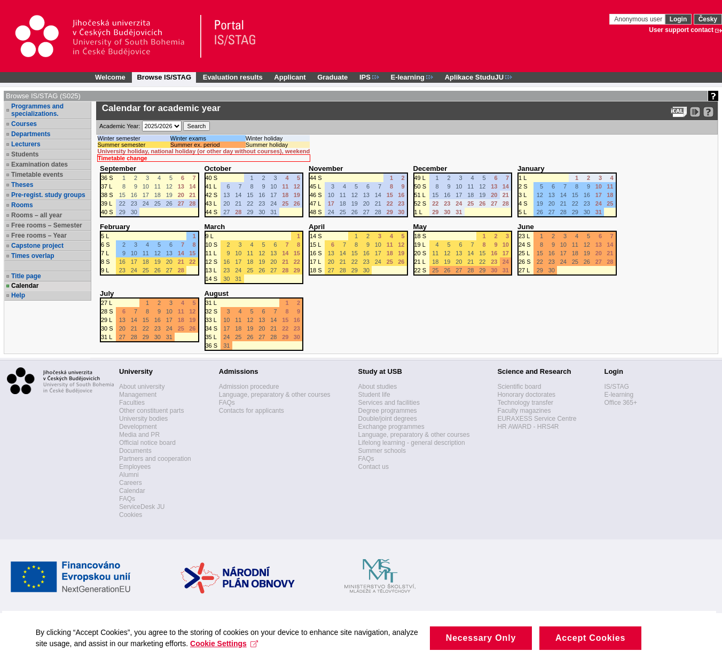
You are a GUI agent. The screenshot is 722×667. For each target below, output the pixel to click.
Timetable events (37, 174)
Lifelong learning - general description (411, 442)
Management (137, 394)
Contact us (373, 466)
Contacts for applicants (251, 410)
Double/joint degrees (387, 418)
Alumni (129, 474)
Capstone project (37, 245)
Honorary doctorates (526, 394)
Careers (130, 482)
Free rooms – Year (39, 235)
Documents (135, 450)
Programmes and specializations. (37, 110)
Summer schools (382, 450)
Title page (26, 276)
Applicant (289, 77)
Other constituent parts (151, 410)
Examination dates (39, 164)
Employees (135, 466)
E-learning (618, 394)
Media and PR (139, 434)
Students (24, 154)
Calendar (24, 285)
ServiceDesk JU (141, 507)
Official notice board (147, 442)
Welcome (110, 77)
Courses (24, 124)
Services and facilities (389, 402)
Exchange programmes (391, 426)
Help (18, 295)
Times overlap (32, 256)
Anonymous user (639, 19)
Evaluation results (233, 77)
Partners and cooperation (155, 458)
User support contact (681, 30)
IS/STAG (616, 386)
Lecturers (26, 144)
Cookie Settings (253, 653)
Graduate (332, 77)
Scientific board (519, 386)
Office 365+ (620, 402)
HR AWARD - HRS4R (528, 426)
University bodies (143, 418)
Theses (22, 185)
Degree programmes (387, 410)
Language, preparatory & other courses (275, 394)
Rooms (22, 205)
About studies (377, 386)
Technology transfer (525, 402)
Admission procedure (249, 386)
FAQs (127, 499)
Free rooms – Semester (46, 225)
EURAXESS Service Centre (536, 418)
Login (678, 19)
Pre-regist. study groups (48, 195)
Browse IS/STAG (164, 77)
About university (141, 386)
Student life (374, 394)
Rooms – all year (36, 215)
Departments (30, 134)
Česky (708, 19)
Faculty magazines (524, 410)
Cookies (130, 515)
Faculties (132, 402)
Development (138, 426)
